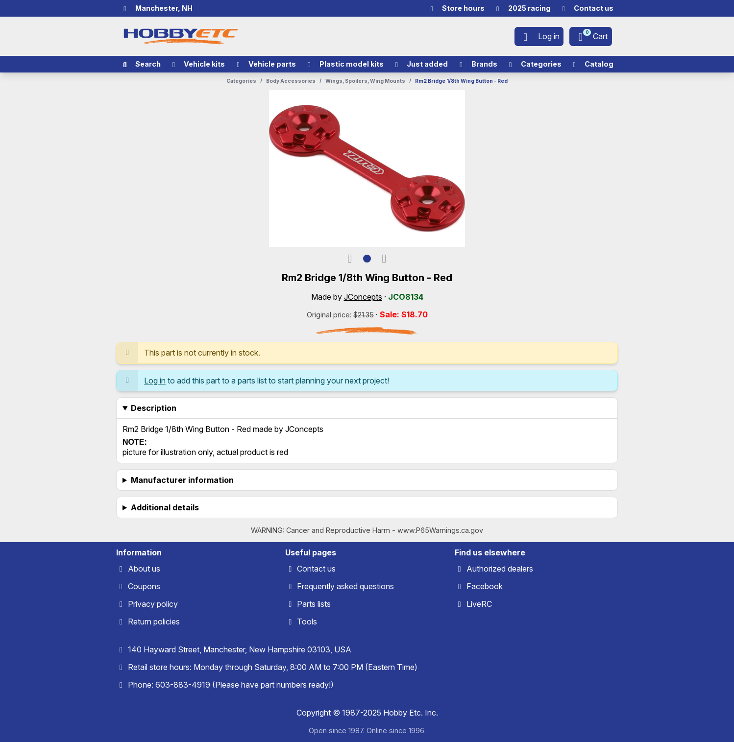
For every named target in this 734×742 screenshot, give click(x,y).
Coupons (144, 586)
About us (144, 569)
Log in (155, 380)
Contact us (316, 569)
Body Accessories (291, 81)
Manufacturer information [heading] (182, 480)
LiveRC (479, 604)
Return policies (154, 621)
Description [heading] (153, 408)
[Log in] (539, 36)
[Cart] (590, 36)
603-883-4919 (182, 685)
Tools (307, 621)
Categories (241, 81)
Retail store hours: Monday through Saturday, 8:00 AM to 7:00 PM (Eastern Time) (272, 667)
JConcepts (363, 297)
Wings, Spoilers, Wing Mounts (365, 81)
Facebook (484, 586)
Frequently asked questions (345, 586)
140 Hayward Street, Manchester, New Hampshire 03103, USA (239, 649)
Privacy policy (153, 604)
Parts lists (314, 604)
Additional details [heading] (165, 507)
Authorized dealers (499, 569)
